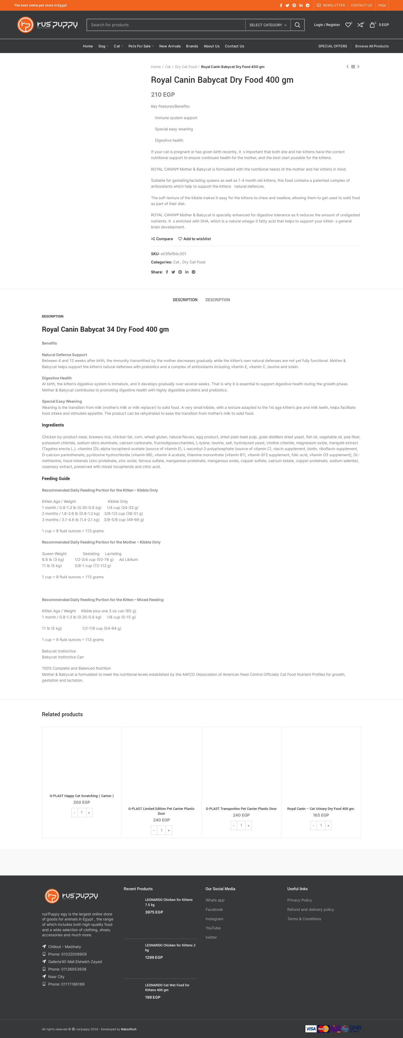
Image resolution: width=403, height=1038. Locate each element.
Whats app (215, 900)
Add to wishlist (197, 239)
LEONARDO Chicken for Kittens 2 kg (170, 948)
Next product (358, 67)
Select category (266, 25)
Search (297, 25)
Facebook (214, 909)
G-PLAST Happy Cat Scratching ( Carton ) (82, 796)
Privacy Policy (299, 900)
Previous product (347, 67)
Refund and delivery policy (310, 909)
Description (185, 300)
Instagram (214, 918)
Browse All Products (372, 46)
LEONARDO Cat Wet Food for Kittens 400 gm (167, 987)
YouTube (213, 928)
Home (156, 67)
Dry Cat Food (186, 67)
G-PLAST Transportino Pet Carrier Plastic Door (241, 808)
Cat (168, 67)
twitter (211, 937)
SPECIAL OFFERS (332, 46)
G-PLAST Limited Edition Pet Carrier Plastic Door (161, 811)
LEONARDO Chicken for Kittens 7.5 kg (169, 902)
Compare (164, 239)
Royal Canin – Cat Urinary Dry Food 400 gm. (321, 808)
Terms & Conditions (304, 918)
